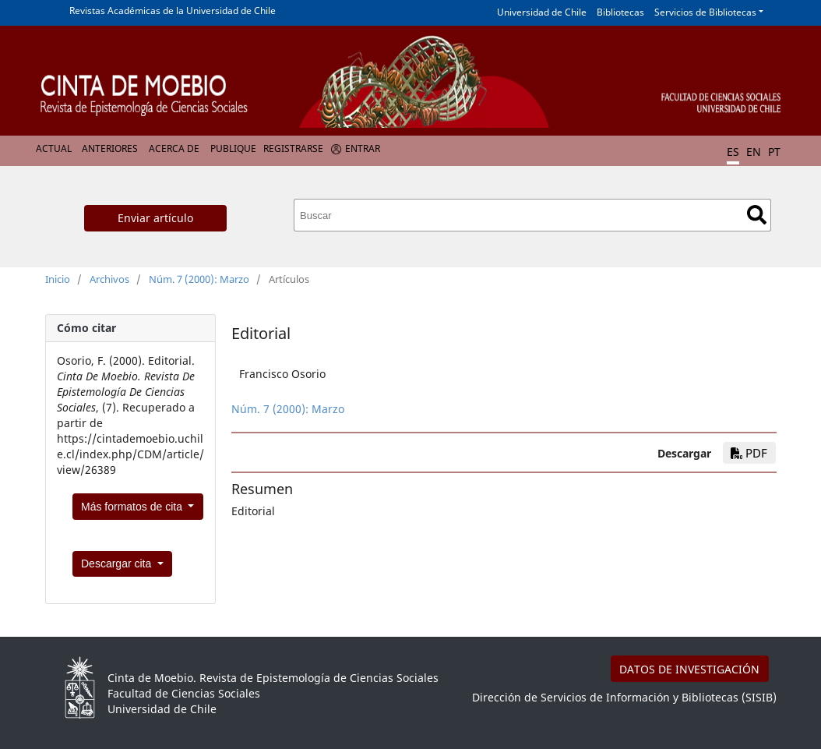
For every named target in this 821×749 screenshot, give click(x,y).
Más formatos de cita (133, 506)
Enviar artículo (155, 217)
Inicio (57, 279)
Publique (233, 148)
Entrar (362, 148)
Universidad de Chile (542, 12)
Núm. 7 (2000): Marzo (199, 279)
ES (733, 151)
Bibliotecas (620, 12)
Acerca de (174, 148)
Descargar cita (117, 563)
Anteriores (110, 148)
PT (774, 151)
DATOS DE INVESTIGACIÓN (689, 669)
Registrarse (293, 148)
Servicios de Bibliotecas (705, 12)
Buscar (756, 214)
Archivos (109, 279)
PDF (749, 453)
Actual (54, 148)
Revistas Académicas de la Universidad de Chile (172, 10)
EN (753, 151)
